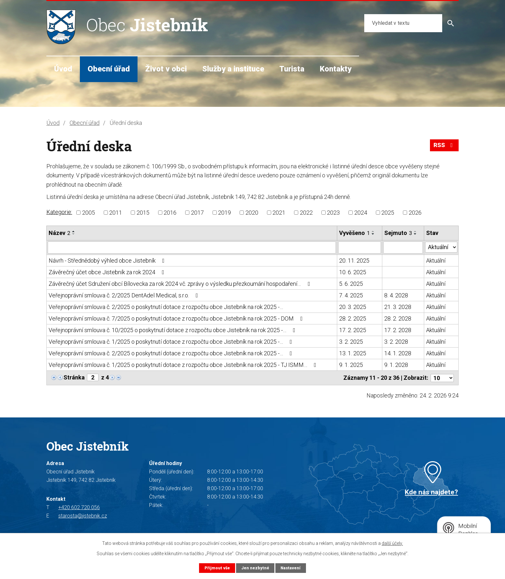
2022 (306, 212)
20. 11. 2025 (354, 260)
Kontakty (335, 68)
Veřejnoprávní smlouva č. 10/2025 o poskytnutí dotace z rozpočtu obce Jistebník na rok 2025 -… (173, 330)
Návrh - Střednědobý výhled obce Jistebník (108, 260)
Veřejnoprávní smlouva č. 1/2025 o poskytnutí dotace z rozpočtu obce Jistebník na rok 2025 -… (172, 341)
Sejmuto (398, 232)
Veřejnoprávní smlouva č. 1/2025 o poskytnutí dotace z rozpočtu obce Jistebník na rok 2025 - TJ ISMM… (184, 364)
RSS (444, 145)
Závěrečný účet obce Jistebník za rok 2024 (108, 272)
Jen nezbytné (255, 567)
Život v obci (166, 68)
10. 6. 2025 (352, 272)
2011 (115, 212)
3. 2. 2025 (351, 341)
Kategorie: (59, 212)
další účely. (392, 543)
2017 (197, 212)
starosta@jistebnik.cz (82, 515)
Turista (291, 68)
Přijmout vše (217, 567)
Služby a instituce (233, 68)
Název (59, 232)
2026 (415, 212)
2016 (170, 212)
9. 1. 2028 (396, 364)
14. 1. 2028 (397, 353)
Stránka (74, 377)
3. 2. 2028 (396, 341)
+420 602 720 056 (79, 507)
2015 (143, 212)
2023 (333, 212)
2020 (251, 212)
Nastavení (290, 567)
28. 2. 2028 (397, 318)
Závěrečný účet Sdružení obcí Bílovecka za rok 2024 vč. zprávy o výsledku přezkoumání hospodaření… (180, 283)
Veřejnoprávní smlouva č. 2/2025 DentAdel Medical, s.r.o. (125, 295)
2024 (360, 212)
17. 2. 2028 (397, 330)
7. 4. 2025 (351, 295)
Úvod (63, 68)
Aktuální (435, 260)
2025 (387, 212)
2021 (278, 212)
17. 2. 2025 (352, 330)
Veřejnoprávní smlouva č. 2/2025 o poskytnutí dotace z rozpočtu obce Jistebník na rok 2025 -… (166, 307)
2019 (224, 212)
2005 (88, 212)
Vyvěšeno (354, 232)
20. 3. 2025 (352, 307)
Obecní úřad (109, 68)
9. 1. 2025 (351, 364)
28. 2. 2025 (352, 318)
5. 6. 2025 (351, 283)
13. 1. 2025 (352, 353)
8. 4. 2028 (396, 295)
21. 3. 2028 (397, 307)
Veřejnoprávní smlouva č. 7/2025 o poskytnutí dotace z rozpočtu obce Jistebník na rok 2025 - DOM (177, 318)
